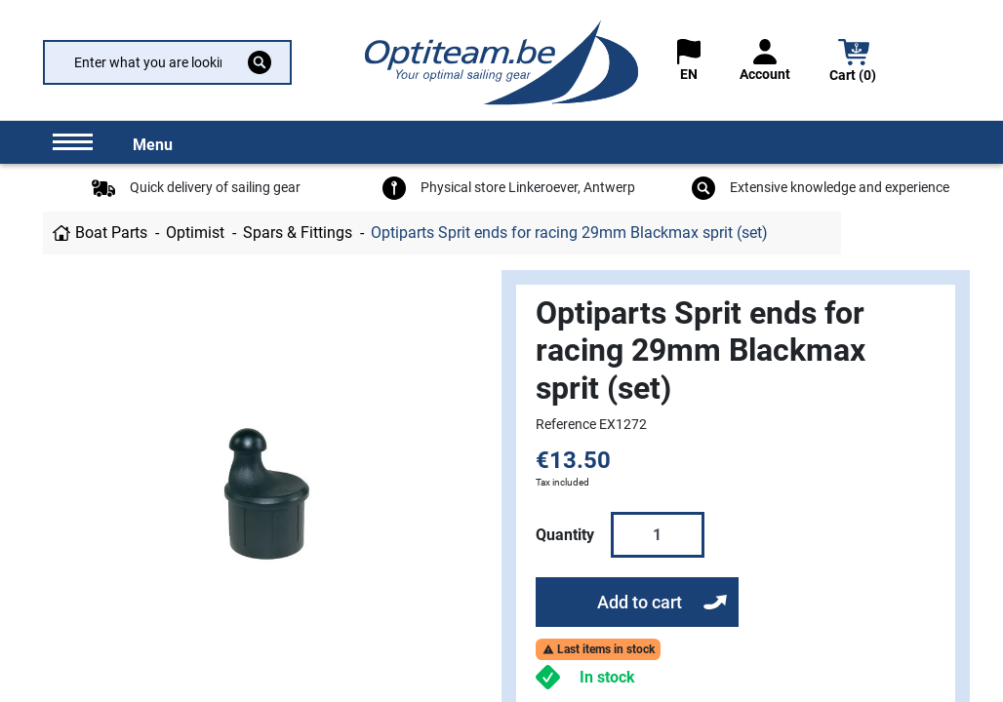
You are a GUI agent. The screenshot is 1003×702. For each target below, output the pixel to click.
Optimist (195, 232)
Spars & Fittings (297, 232)
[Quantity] (658, 534)
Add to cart (639, 602)
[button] (854, 63)
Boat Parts (111, 232)
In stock (607, 677)
